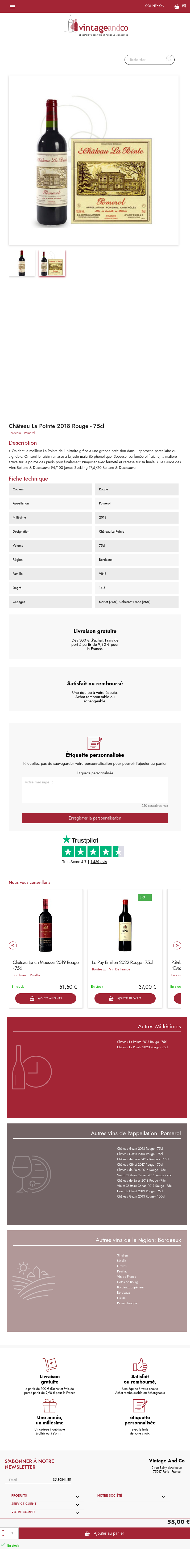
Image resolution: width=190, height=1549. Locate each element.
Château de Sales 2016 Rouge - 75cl (141, 1170)
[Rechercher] (150, 60)
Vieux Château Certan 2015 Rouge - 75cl (144, 1175)
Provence (178, 975)
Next (177, 945)
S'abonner (62, 1479)
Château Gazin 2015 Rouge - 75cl (140, 1154)
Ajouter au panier (104, 1533)
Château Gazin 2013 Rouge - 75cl (140, 1148)
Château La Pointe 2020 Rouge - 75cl (142, 1047)
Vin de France (126, 1276)
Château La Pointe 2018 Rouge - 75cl (142, 1041)
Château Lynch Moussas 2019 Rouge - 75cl (46, 965)
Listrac (121, 1298)
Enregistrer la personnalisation (95, 818)
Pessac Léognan (128, 1303)
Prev (13, 945)
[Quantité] (12, 1533)
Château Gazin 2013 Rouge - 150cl (140, 1196)
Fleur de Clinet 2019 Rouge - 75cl (140, 1191)
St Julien (122, 1255)
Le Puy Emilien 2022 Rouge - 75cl (122, 962)
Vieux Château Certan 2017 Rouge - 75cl (144, 1185)
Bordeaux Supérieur (130, 1287)
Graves (121, 1266)
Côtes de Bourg (127, 1282)
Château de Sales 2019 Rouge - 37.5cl (143, 1159)
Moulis (121, 1260)
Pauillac (35, 975)
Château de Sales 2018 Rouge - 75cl (141, 1180)
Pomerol (29, 433)
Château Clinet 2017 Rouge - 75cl (140, 1164)
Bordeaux (15, 433)
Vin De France (119, 969)
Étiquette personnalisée (95, 773)
